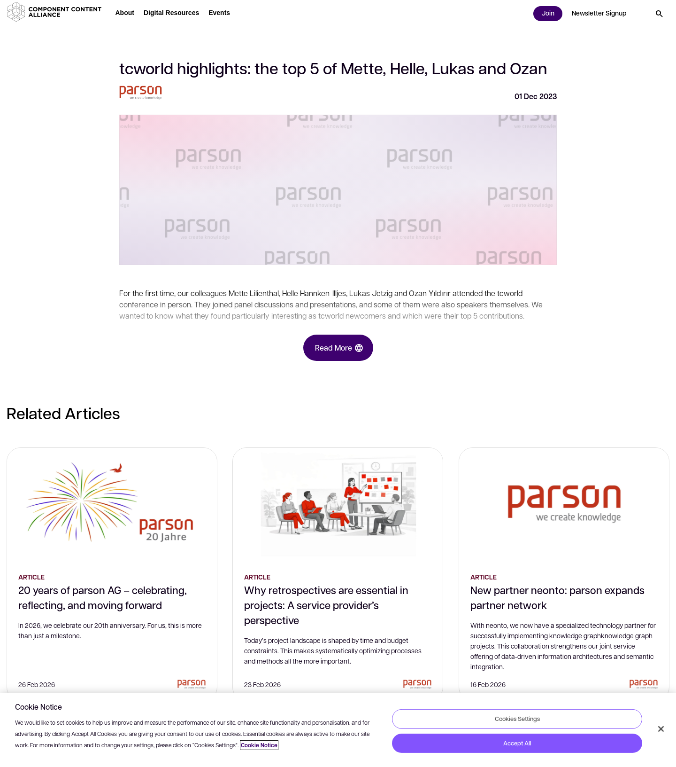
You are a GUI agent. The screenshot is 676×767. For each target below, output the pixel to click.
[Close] (661, 729)
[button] (56, 12)
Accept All (517, 743)
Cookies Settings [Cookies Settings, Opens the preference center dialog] (517, 718)
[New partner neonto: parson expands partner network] (564, 504)
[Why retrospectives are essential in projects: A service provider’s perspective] (338, 504)
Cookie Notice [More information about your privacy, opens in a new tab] (259, 745)
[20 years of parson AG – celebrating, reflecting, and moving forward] (112, 504)
